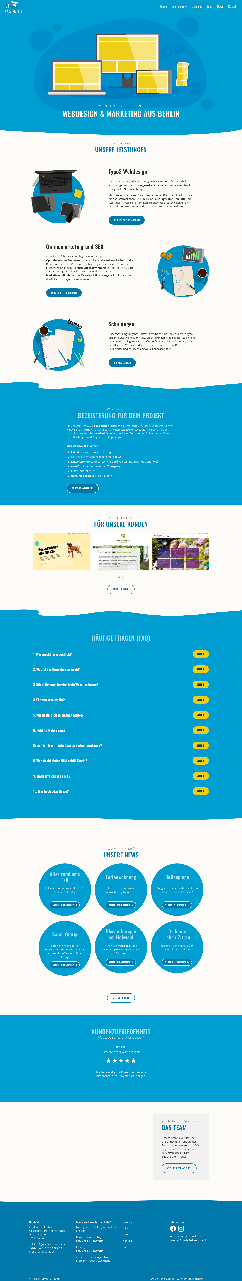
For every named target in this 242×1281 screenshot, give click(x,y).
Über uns (197, 6)
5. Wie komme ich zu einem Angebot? (58, 715)
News (220, 6)
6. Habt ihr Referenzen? (49, 730)
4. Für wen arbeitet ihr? (49, 699)
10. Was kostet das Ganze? (51, 791)
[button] (119, 577)
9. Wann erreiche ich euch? (51, 776)
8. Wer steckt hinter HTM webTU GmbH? (60, 760)
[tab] (121, 654)
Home (163, 6)
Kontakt (233, 6)
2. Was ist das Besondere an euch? (56, 669)
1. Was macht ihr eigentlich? (52, 654)
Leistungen (178, 6)
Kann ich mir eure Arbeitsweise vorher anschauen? (67, 745)
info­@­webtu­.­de (46, 1252)
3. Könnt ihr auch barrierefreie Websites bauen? (65, 684)
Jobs (209, 6)
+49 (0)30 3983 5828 (53, 1244)
